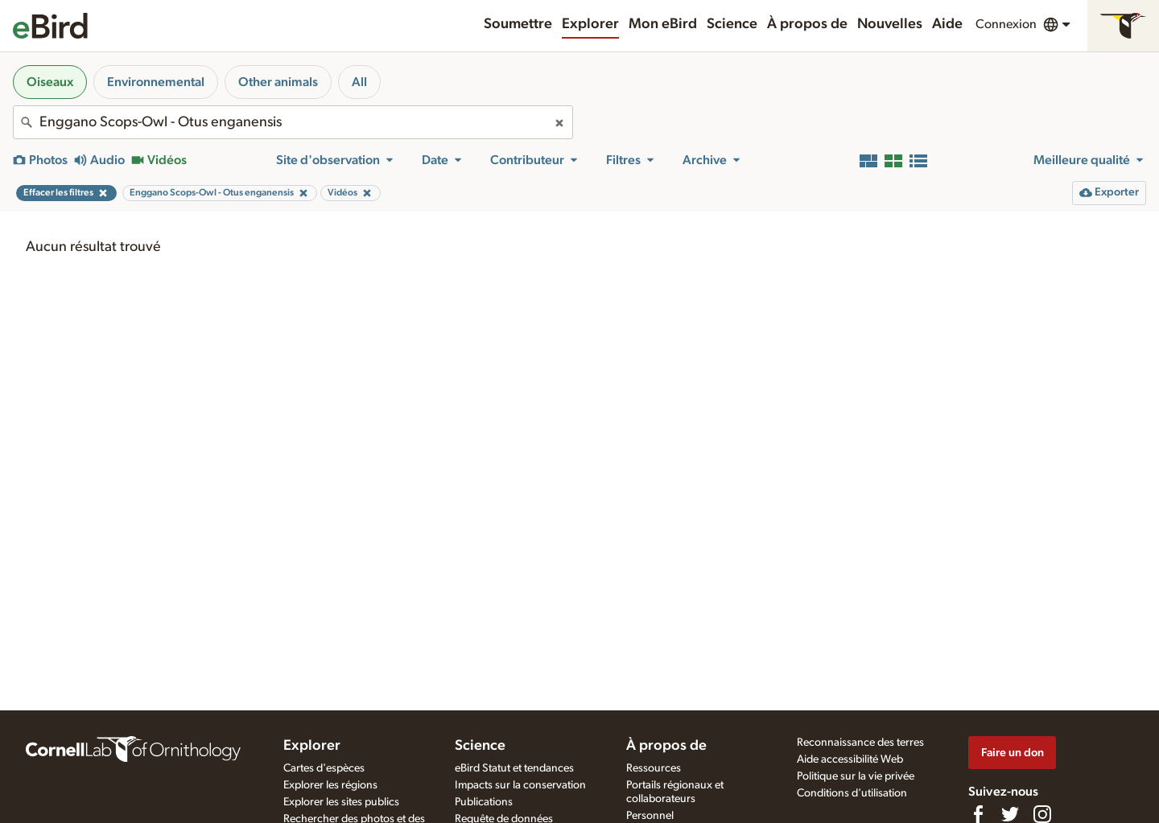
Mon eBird (663, 24)
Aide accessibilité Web (850, 759)
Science (732, 24)
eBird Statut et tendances (514, 768)
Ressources (653, 768)
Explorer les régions (330, 785)
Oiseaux (50, 82)
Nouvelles (889, 24)
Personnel (650, 815)
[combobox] (293, 122)
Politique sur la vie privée (855, 776)
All (359, 82)
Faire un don (1012, 753)
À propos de (807, 24)
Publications (484, 802)
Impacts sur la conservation (520, 785)
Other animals (278, 82)
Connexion (1006, 24)
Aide (947, 24)
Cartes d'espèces (324, 768)
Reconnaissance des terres (860, 742)
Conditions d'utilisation (852, 793)
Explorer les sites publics (341, 802)
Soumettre (518, 24)
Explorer (590, 24)
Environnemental (155, 82)
